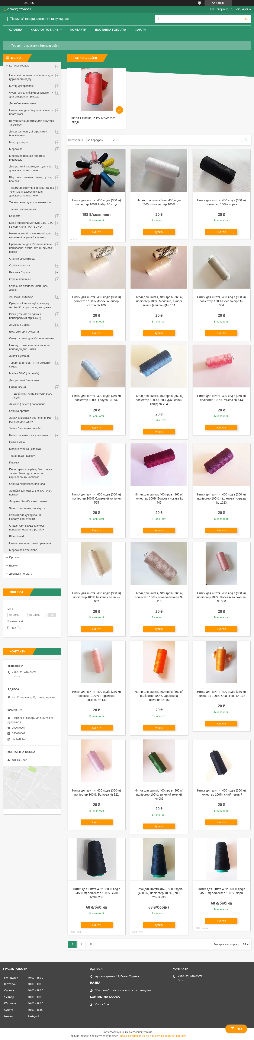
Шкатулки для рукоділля (24, 331)
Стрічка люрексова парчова (27, 483)
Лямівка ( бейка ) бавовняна (27, 404)
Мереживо (15, 149)
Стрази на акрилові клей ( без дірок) (28, 287)
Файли (140, 29)
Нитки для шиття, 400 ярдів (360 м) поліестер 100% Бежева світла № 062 (96, 597)
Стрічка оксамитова (22, 258)
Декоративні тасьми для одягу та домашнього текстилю (30, 168)
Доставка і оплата (110, 29)
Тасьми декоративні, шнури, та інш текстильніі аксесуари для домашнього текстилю (31, 191)
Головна (14, 29)
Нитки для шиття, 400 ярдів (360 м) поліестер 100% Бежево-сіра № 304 (221, 301)
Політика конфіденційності (169, 1035)
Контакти (78, 29)
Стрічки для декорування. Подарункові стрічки (25, 516)
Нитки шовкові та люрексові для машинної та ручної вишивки (30, 235)
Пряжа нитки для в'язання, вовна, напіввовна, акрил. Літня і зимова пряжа (30, 248)
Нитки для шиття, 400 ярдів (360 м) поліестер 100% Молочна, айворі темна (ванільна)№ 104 (159, 301)
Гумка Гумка (17, 442)
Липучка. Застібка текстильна (28, 501)
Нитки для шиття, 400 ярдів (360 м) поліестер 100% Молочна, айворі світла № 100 (96, 301)
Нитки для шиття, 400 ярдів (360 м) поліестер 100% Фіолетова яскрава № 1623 (221, 498)
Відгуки (13, 565)
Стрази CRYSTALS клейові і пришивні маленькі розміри (27, 527)
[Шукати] (246, 19)
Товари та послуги (24, 45)
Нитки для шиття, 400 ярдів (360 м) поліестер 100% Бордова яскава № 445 (159, 498)
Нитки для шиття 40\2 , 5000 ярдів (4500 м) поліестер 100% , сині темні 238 (96, 893)
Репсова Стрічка (19, 272)
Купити (96, 232)
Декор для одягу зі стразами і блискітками (28, 133)
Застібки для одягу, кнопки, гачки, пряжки (30, 492)
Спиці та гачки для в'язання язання (31, 338)
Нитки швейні (17, 387)
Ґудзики (14, 462)
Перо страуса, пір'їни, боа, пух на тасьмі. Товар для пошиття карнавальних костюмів (30, 473)
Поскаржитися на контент (135, 1035)
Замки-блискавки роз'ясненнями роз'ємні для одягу (30, 419)
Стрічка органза (19, 411)
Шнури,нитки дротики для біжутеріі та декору (31, 122)
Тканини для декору (22, 455)
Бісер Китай (16, 536)
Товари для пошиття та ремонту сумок (30, 364)
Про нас (14, 557)
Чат (236, 1029)
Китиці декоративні (21, 85)
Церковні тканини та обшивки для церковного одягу (31, 77)
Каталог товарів (44, 29)
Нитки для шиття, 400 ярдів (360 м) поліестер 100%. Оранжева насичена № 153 (159, 696)
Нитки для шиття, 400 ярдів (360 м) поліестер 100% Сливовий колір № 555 (96, 498)
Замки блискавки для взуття (27, 508)
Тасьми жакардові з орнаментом (30, 202)
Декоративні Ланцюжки (24, 380)
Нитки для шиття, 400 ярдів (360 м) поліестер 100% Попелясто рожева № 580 (221, 597)
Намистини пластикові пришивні (30, 543)
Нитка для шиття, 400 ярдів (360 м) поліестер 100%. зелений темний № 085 (159, 794)
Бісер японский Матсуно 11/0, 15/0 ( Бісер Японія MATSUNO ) (31, 224)
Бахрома (14, 216)
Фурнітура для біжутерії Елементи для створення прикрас (31, 94)
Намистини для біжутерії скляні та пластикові (31, 112)
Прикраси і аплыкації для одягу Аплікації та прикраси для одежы (30, 305)
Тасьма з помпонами (22, 209)
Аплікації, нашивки (21, 296)
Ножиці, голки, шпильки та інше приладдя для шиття (29, 347)
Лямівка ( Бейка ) (20, 324)
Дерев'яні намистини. (23, 103)
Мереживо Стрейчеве (23, 550)
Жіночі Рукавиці (19, 355)
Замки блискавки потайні (25, 428)
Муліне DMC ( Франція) (24, 373)
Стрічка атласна (19, 265)
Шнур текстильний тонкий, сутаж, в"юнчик (30, 179)
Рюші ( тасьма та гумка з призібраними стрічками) (25, 316)
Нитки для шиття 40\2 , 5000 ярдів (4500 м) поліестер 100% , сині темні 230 (159, 893)
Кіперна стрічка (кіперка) (25, 448)
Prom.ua (147, 1032)
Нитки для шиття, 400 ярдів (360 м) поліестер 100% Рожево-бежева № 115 (159, 597)
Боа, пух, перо (18, 142)
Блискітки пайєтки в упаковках (28, 435)
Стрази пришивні (20, 279)
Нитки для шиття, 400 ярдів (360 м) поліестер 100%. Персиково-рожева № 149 (96, 696)
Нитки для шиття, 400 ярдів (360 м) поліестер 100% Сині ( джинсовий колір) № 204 (159, 400)
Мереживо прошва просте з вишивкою (27, 157)
